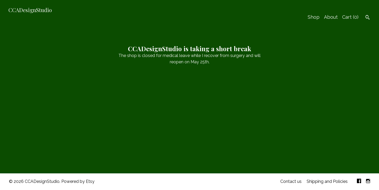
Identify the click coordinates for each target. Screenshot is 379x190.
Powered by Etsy (77, 181)
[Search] (368, 18)
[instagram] (368, 182)
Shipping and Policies (327, 181)
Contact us (291, 181)
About (331, 17)
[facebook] (359, 182)
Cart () (350, 17)
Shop (314, 17)
